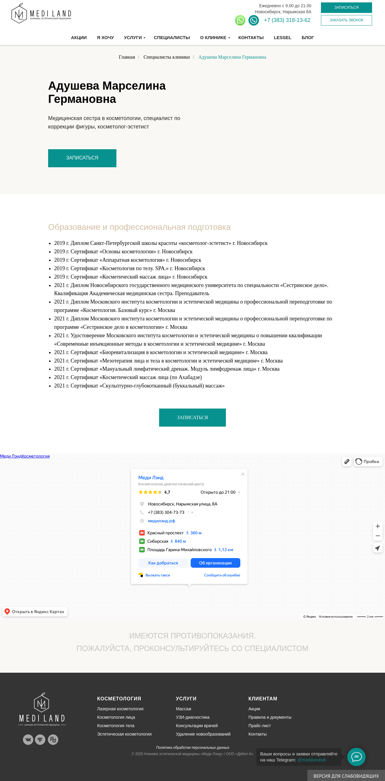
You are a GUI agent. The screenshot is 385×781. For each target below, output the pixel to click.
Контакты (251, 37)
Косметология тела (115, 725)
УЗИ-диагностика (193, 717)
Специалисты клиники (166, 57)
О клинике (213, 37)
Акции (79, 37)
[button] (346, 7)
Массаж (183, 708)
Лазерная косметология (120, 708)
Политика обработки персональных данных (192, 747)
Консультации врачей (197, 725)
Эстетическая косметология (124, 734)
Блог (308, 37)
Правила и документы (269, 717)
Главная (127, 57)
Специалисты (172, 37)
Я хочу (105, 37)
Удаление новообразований (203, 734)
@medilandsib (311, 759)
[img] (42, 709)
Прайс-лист (259, 725)
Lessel (282, 37)
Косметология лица (116, 717)
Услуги (133, 37)
